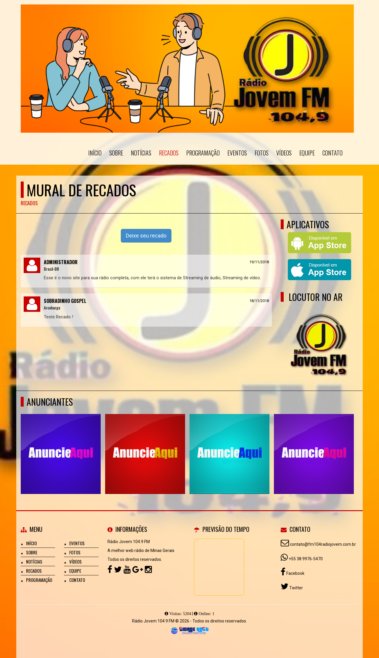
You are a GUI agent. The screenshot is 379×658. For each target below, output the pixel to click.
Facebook (294, 573)
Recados (169, 152)
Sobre (116, 152)
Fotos (262, 152)
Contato (332, 152)
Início (95, 152)
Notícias (141, 152)
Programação (203, 152)
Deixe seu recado (146, 235)
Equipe (307, 152)
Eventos (237, 152)
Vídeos (284, 152)
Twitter (295, 587)
